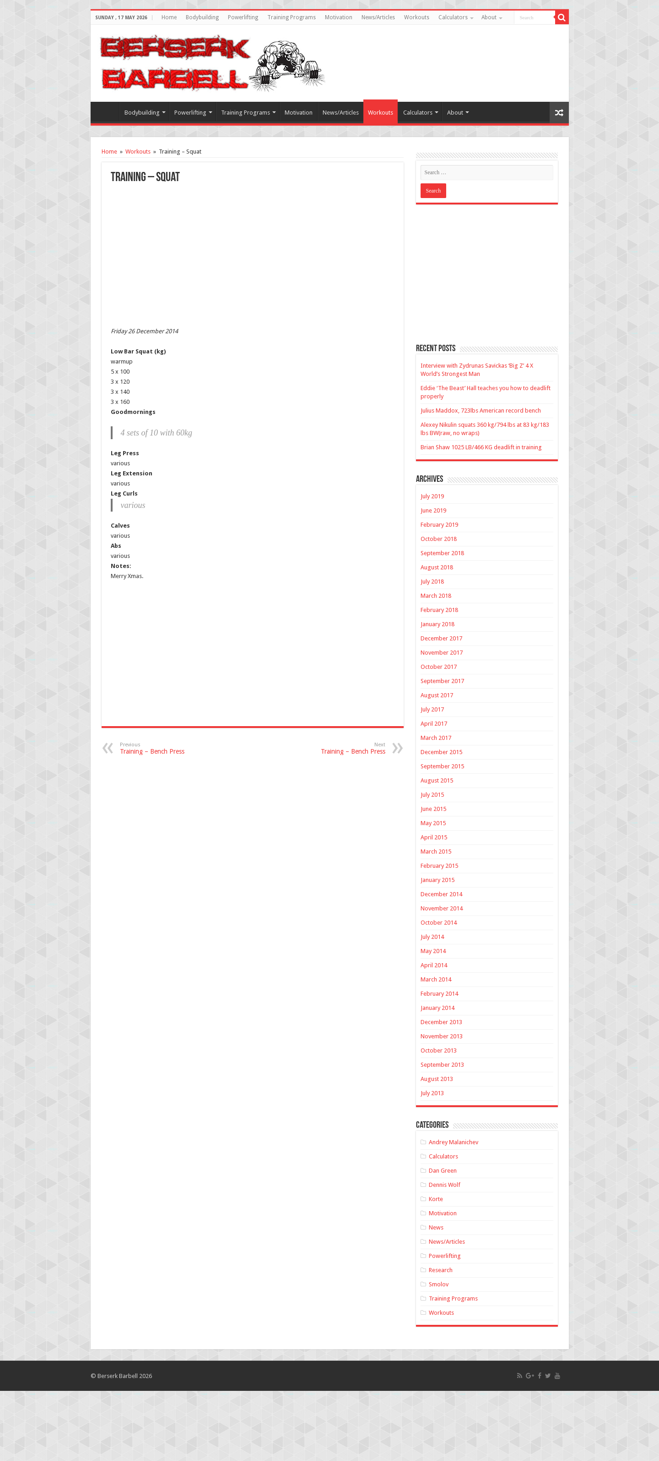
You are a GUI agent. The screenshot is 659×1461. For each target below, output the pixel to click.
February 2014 (439, 993)
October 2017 (439, 666)
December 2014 (441, 894)
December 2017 (441, 638)
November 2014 (442, 908)
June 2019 (433, 510)
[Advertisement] (252, 253)
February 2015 (439, 865)
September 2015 (442, 766)
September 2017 (442, 681)
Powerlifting (243, 17)
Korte (436, 1199)
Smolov (438, 1284)
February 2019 (439, 524)
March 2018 (436, 595)
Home (169, 17)
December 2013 (441, 1022)
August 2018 (437, 567)
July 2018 (432, 581)
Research (441, 1270)
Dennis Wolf (444, 1184)
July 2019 (432, 496)
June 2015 (433, 808)
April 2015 (434, 837)
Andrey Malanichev (453, 1142)
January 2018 (437, 624)
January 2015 (437, 880)
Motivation (338, 17)
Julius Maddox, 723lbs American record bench (481, 410)
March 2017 (436, 737)
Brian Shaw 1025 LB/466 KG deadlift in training (481, 447)
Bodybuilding (202, 17)
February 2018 (439, 609)
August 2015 (437, 780)
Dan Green (443, 1170)
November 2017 (442, 652)
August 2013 (437, 1078)
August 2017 (437, 695)
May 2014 (433, 951)
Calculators (453, 17)
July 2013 (432, 1093)
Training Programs (291, 17)
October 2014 (439, 922)
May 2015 (433, 823)
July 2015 (432, 794)
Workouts (416, 17)
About (489, 17)
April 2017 (434, 723)
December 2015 (441, 752)
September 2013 (442, 1064)
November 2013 (442, 1036)
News (436, 1227)
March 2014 (436, 979)
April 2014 (434, 965)
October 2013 (439, 1050)
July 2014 (432, 936)
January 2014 (437, 1007)
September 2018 (442, 553)
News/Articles (378, 17)
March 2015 (436, 851)
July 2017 (432, 709)
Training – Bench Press (167, 748)
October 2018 (439, 538)
